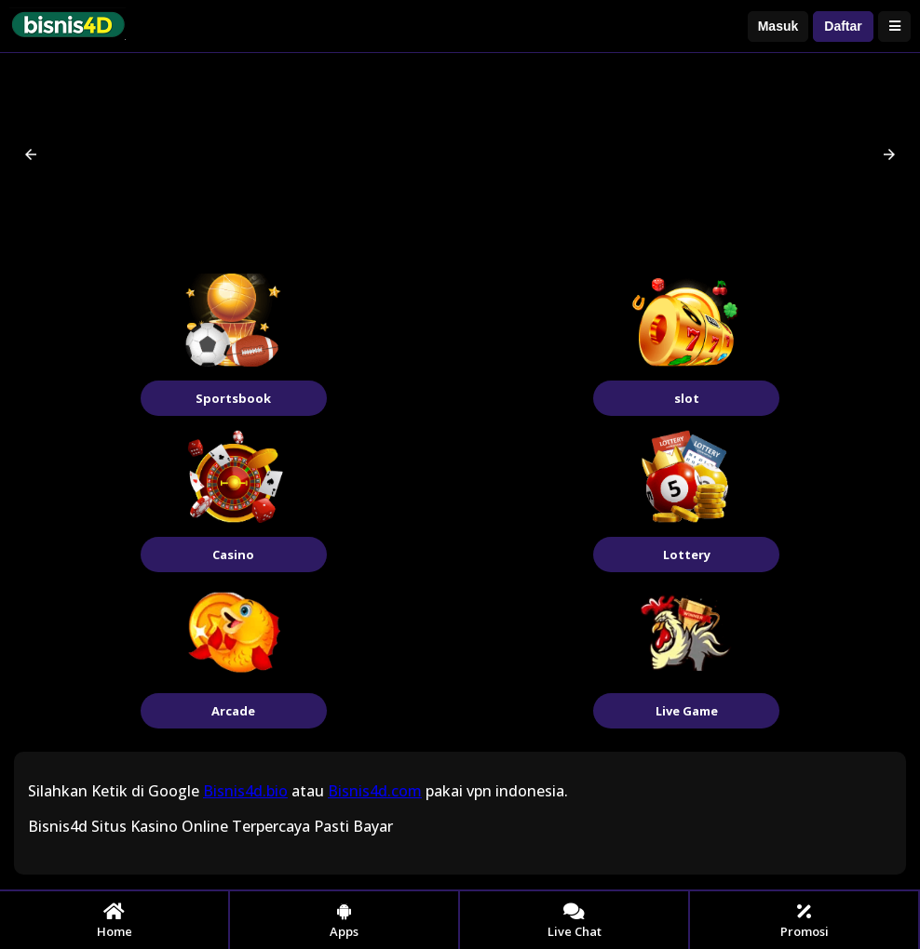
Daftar (842, 26)
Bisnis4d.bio (245, 791)
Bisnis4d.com (375, 791)
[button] (31, 154)
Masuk (778, 26)
